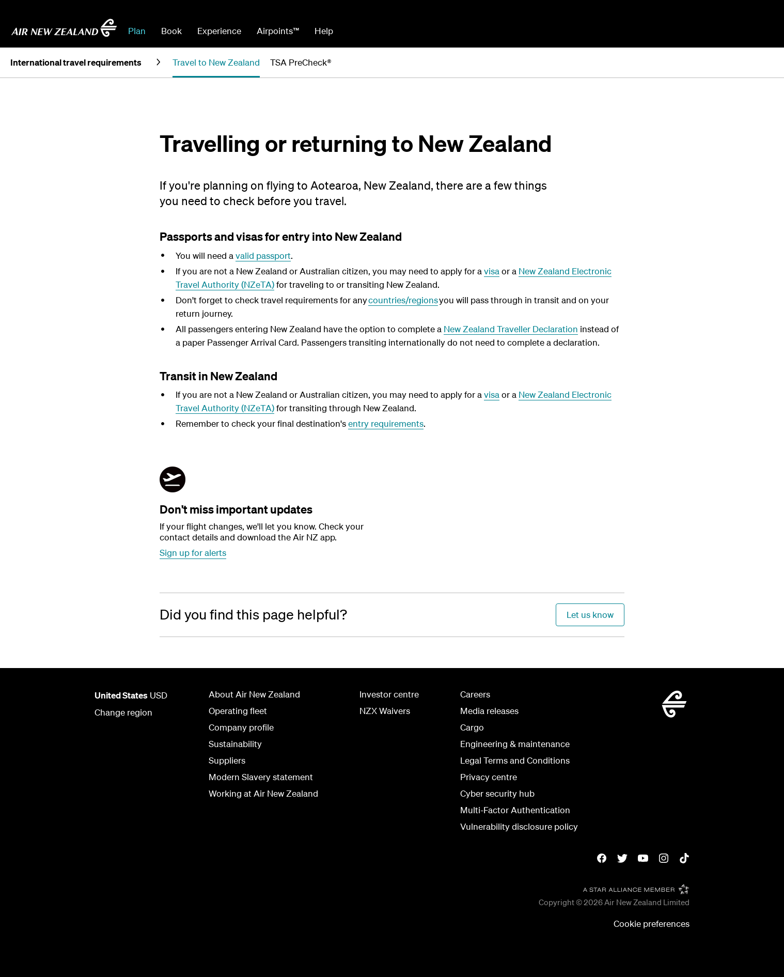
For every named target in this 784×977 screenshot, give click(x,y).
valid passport (263, 255)
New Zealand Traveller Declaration (511, 328)
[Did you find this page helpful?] (253, 614)
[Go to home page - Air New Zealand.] (64, 28)
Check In (719, 30)
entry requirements (386, 423)
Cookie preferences (651, 923)
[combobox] (419, 30)
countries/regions (403, 299)
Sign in (760, 30)
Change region (123, 712)
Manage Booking (658, 30)
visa (491, 271)
